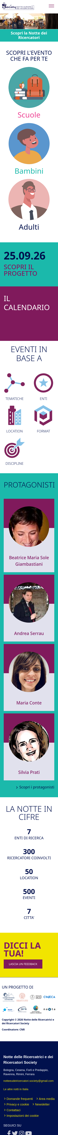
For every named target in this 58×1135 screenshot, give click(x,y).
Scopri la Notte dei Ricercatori (29, 35)
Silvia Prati (29, 772)
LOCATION (14, 419)
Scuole (29, 93)
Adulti (29, 205)
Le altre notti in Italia (15, 1089)
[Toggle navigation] (51, 6)
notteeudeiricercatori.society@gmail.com (28, 1080)
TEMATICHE (14, 386)
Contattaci (13, 1110)
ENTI (43, 386)
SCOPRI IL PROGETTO (12, 270)
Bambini (29, 149)
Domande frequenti (19, 1099)
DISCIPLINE (14, 451)
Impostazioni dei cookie (22, 1115)
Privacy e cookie (17, 1104)
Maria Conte (29, 703)
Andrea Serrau (29, 633)
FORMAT (43, 419)
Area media (47, 1099)
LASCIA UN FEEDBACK (23, 964)
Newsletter (42, 1104)
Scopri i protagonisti (36, 787)
